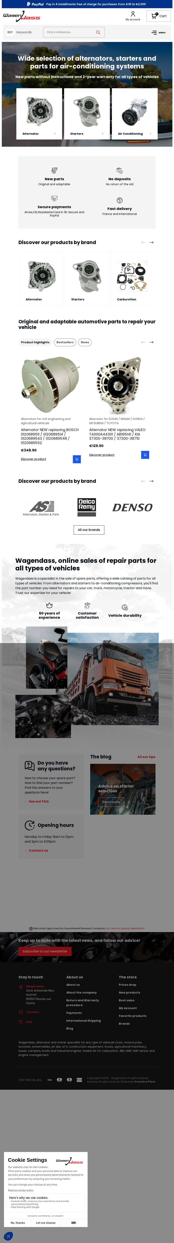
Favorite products (133, 1016)
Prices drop (127, 985)
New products (129, 993)
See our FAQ (39, 801)
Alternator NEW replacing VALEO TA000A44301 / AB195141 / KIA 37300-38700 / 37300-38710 (117, 434)
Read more (111, 802)
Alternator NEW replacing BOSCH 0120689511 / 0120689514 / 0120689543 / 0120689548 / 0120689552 (50, 436)
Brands (124, 1024)
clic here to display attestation (125, 928)
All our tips (146, 757)
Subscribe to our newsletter (45, 951)
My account (128, 1008)
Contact (29, 1012)
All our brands (89, 529)
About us (73, 985)
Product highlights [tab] (35, 342)
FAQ (25, 1022)
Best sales (126, 1000)
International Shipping (83, 1021)
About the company (81, 993)
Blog (69, 1028)
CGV (22, 1080)
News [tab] (85, 342)
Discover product (33, 459)
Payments (74, 1013)
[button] (159, 16)
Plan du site (34, 1080)
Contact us (38, 850)
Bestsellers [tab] (65, 342)
